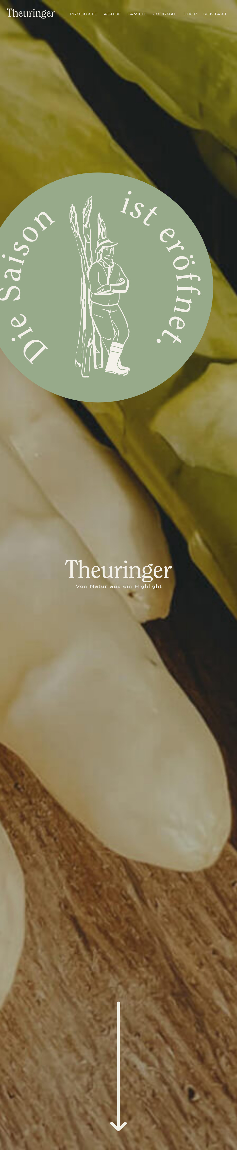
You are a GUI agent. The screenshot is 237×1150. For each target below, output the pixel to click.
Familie (137, 13)
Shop (190, 13)
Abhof (112, 13)
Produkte (84, 13)
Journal (165, 13)
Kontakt (215, 13)
